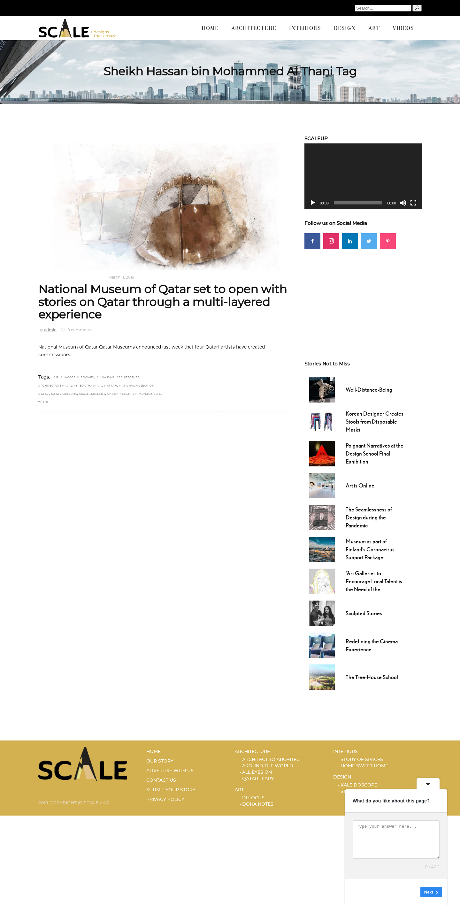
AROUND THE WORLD (267, 766)
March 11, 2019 (121, 277)
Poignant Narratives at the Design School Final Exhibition (374, 453)
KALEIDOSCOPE (359, 785)
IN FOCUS (253, 798)
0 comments (76, 330)
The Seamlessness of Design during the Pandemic (369, 517)
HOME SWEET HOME (364, 766)
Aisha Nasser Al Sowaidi (74, 377)
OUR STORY (159, 761)
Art (239, 790)
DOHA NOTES (257, 804)
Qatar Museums (64, 394)
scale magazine (92, 394)
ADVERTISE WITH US (170, 771)
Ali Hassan (105, 377)
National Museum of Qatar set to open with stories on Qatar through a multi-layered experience (162, 302)
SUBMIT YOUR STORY (170, 790)
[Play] (313, 203)
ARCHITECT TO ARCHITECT (272, 759)
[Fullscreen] (413, 203)
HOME (153, 751)
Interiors (345, 751)
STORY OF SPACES (362, 759)
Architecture (55, 277)
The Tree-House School (372, 677)
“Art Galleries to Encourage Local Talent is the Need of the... (374, 581)
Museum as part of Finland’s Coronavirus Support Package (370, 549)
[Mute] (403, 203)
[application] (363, 176)
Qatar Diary (89, 277)
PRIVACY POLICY (165, 799)
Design (342, 777)
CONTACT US (161, 780)
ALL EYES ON (257, 772)
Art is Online (360, 485)
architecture (128, 377)
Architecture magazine (58, 386)
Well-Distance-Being (369, 389)
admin (50, 330)
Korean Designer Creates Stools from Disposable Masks (374, 421)
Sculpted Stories (364, 613)
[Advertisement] (363, 294)
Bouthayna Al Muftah (98, 386)
